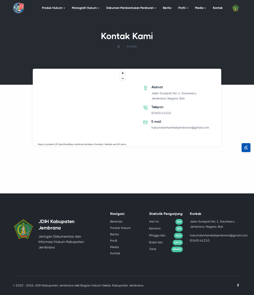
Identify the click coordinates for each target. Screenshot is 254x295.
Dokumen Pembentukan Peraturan (130, 8)
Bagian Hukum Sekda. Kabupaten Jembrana (111, 285)
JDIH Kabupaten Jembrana (54, 285)
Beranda (116, 221)
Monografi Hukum (84, 8)
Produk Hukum (52, 8)
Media (199, 8)
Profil (182, 8)
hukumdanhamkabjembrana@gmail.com (180, 127)
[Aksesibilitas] (246, 147)
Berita (167, 8)
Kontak (218, 8)
